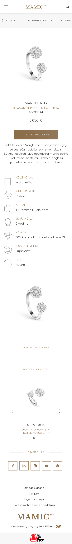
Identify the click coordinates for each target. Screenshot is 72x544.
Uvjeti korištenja (34, 499)
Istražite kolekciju (41, 20)
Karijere (34, 494)
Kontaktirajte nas (36, 135)
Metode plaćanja (34, 488)
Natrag (8, 20)
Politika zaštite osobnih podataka (34, 505)
